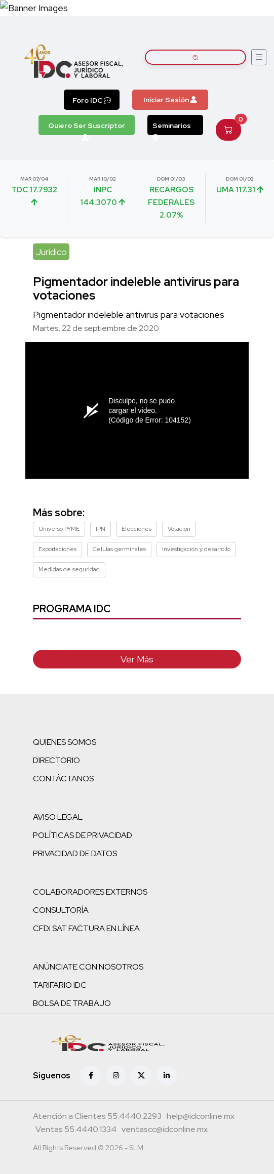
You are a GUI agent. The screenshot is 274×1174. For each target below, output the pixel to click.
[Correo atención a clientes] (200, 1117)
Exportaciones (57, 549)
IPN (100, 529)
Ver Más (137, 659)
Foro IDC (91, 100)
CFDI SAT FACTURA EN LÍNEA (86, 928)
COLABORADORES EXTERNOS (90, 892)
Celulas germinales (119, 549)
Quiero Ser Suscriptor (86, 128)
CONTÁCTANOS (63, 778)
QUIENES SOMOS (64, 742)
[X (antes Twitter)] (141, 1075)
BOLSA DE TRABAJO (72, 1003)
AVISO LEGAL (58, 817)
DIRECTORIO (56, 760)
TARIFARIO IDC (60, 985)
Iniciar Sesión (170, 99)
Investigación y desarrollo (196, 549)
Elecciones (136, 529)
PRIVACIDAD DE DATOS (75, 853)
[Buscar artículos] (196, 57)
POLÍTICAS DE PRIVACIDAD (82, 835)
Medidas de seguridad (69, 569)
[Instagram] (116, 1075)
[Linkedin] (166, 1075)
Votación (179, 529)
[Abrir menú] (258, 57)
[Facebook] (91, 1075)
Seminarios (171, 128)
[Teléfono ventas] (75, 1130)
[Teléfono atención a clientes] (97, 1117)
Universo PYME (59, 529)
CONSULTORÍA (61, 910)
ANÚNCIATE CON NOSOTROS (88, 966)
